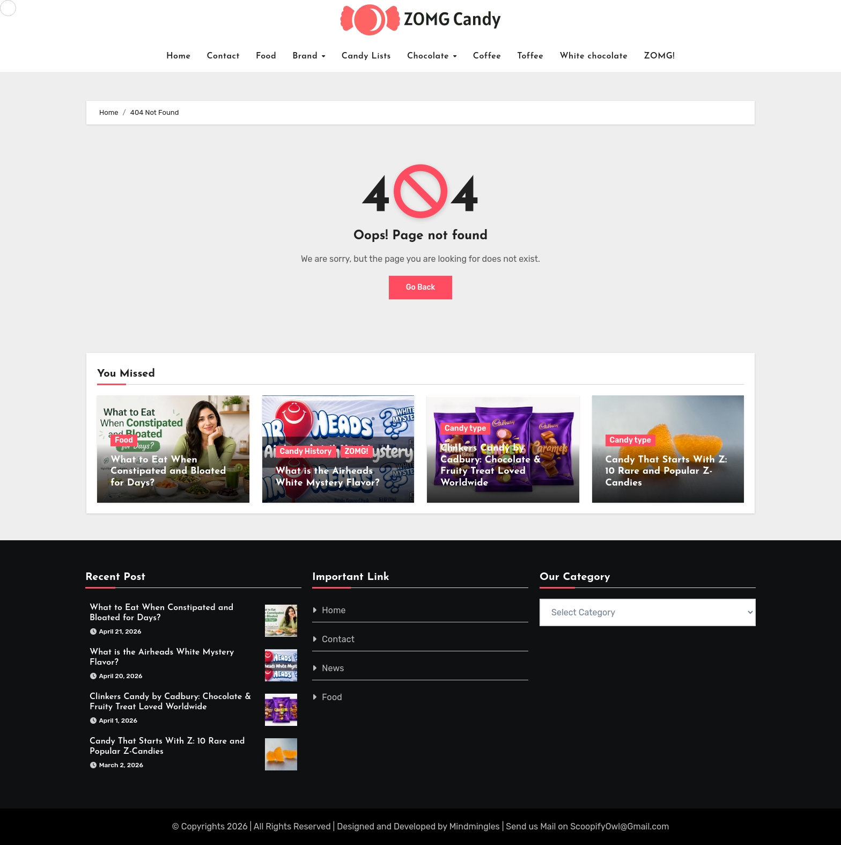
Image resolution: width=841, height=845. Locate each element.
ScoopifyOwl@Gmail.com (619, 826)
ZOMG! (659, 56)
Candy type (465, 428)
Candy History (306, 451)
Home (178, 56)
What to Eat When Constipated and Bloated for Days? (168, 471)
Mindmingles (474, 826)
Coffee (487, 56)
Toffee (530, 56)
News (333, 668)
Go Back (421, 287)
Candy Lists (366, 56)
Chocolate (429, 56)
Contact (223, 56)
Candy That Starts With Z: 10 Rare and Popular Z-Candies (666, 471)
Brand (306, 56)
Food (266, 56)
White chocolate (593, 56)
